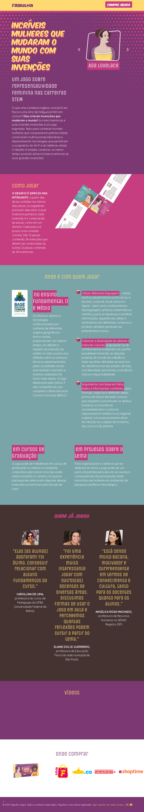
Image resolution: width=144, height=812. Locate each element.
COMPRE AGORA (118, 4)
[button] (79, 49)
